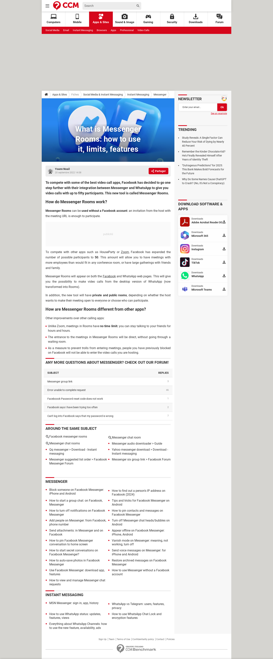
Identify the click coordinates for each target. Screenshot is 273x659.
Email (66, 30)
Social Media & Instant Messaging (103, 94)
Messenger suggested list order (70, 459)
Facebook (109, 276)
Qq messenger (58, 449)
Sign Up (103, 639)
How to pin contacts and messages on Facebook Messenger (137, 512)
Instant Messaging (83, 30)
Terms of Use (123, 639)
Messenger (160, 94)
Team (112, 639)
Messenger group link (59, 381)
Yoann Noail (62, 168)
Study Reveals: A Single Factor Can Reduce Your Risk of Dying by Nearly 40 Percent (203, 141)
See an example (219, 113)
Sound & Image (124, 19)
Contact (160, 639)
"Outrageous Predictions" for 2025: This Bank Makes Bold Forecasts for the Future (203, 169)
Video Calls (143, 30)
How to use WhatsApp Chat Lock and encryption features (137, 616)
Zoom (125, 252)
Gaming (148, 19)
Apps (113, 30)
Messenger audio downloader (131, 443)
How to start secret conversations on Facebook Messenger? (73, 552)
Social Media (52, 30)
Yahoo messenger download (131, 449)
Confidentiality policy (143, 639)
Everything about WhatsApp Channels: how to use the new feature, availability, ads (78, 626)
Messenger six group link (128, 459)
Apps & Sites (101, 19)
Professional (127, 30)
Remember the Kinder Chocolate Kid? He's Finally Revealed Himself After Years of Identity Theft (203, 155)
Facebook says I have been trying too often (72, 407)
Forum (220, 19)
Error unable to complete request (66, 390)
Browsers (102, 30)
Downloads (196, 19)
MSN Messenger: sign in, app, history (74, 603)
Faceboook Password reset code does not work (75, 398)
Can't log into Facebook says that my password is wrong (80, 415)
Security (172, 19)
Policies (171, 639)
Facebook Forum (159, 459)
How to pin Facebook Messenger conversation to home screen (71, 542)
